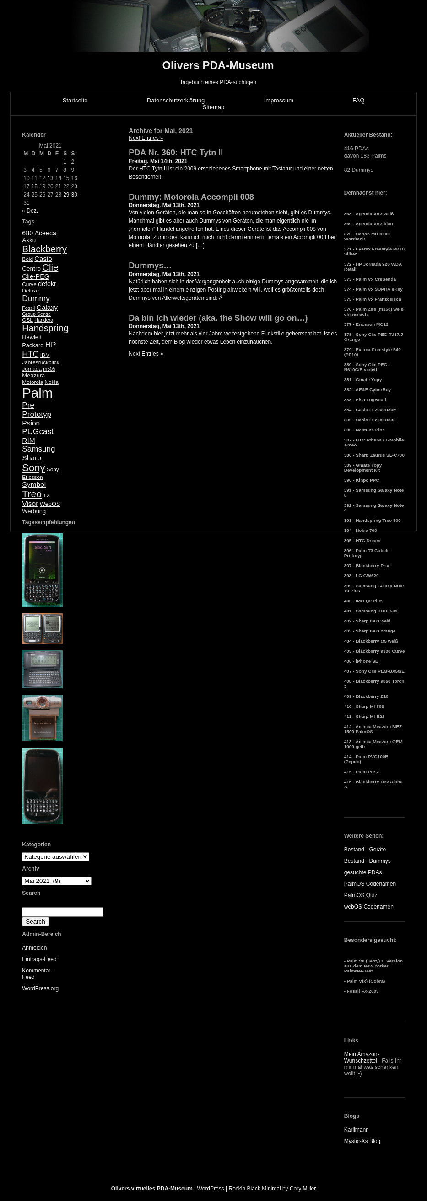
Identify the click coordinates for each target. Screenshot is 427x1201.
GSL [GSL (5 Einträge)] (27, 320)
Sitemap (214, 107)
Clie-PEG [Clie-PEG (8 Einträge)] (35, 276)
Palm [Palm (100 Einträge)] (37, 392)
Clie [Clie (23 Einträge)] (50, 267)
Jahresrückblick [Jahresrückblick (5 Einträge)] (40, 362)
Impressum (278, 100)
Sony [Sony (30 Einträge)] (33, 467)
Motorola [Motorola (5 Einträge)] (32, 382)
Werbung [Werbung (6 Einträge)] (34, 511)
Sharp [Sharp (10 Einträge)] (31, 458)
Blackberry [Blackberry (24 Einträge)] (44, 249)
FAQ (358, 100)
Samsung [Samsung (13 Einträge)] (38, 449)
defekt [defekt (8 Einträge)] (47, 283)
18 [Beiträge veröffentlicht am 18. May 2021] (35, 186)
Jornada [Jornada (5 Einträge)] (32, 369)
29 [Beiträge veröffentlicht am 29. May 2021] (66, 194)
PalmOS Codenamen (370, 884)
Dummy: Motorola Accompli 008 (191, 197)
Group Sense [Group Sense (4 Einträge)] (36, 314)
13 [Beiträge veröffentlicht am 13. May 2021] (50, 178)
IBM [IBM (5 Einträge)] (45, 355)
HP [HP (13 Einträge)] (50, 344)
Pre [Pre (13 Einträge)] (28, 405)
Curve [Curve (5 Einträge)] (29, 284)
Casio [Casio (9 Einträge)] (43, 258)
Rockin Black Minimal (255, 1188)
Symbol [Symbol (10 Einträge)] (34, 484)
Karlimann (356, 1130)
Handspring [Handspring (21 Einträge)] (45, 328)
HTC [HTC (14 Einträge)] (30, 354)
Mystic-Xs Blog (362, 1141)
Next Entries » (146, 138)
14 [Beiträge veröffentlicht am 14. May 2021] (58, 178)
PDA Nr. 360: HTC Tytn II (176, 152)
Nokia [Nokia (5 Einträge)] (52, 382)
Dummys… (150, 265)
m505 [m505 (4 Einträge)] (49, 369)
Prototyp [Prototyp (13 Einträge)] (36, 414)
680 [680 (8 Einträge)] (27, 233)
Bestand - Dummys (367, 861)
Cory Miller (303, 1188)
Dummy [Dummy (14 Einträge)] (35, 298)
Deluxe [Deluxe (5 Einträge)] (30, 290)
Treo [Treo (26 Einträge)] (32, 494)
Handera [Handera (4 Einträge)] (43, 320)
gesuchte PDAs (363, 872)
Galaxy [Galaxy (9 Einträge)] (47, 307)
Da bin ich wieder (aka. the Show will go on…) (218, 318)
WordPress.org (40, 988)
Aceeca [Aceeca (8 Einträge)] (45, 233)
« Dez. (30, 210)
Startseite (75, 100)
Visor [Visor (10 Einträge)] (30, 503)
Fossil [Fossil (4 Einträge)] (28, 308)
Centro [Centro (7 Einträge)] (31, 268)
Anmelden (34, 948)
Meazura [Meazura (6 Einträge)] (33, 375)
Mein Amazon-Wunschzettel (361, 1057)
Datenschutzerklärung (176, 100)
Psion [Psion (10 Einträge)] (31, 423)
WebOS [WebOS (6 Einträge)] (50, 503)
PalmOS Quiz (361, 895)
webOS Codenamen (369, 906)
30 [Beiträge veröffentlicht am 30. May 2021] (74, 194)
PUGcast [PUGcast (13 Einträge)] (37, 431)
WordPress (210, 1188)
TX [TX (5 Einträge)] (46, 495)
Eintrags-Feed (39, 959)
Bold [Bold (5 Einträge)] (27, 259)
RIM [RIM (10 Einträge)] (28, 440)
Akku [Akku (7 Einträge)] (29, 240)
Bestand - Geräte (365, 849)
